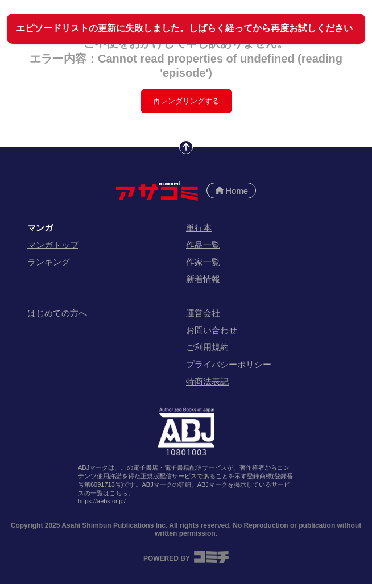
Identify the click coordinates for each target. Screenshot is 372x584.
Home (231, 190)
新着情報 (203, 279)
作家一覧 (203, 262)
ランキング (48, 262)
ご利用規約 (207, 347)
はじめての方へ (57, 313)
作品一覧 (203, 245)
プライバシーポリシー (228, 364)
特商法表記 (207, 381)
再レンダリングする (186, 101)
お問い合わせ (211, 330)
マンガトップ (52, 245)
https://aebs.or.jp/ (102, 501)
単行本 (199, 228)
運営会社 (203, 313)
